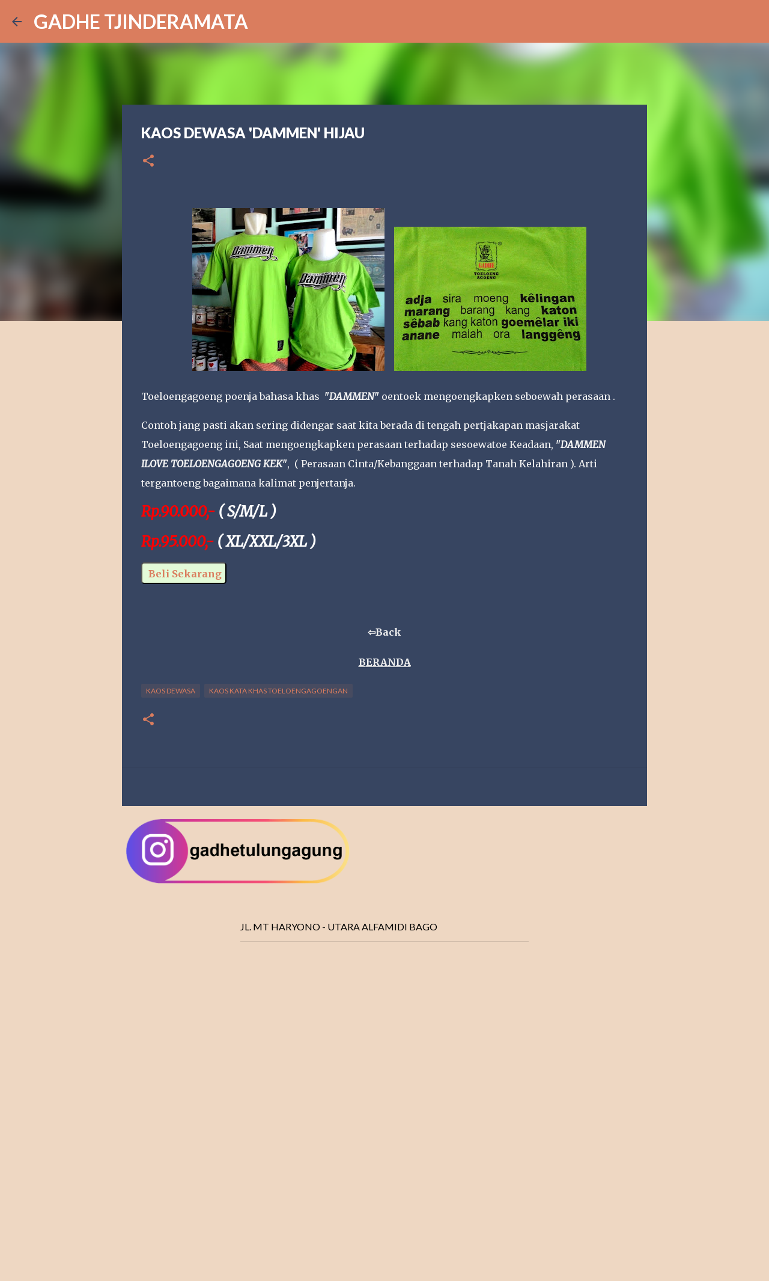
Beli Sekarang (184, 574)
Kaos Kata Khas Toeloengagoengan (278, 690)
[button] (148, 161)
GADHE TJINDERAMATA (141, 21)
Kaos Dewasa (170, 690)
